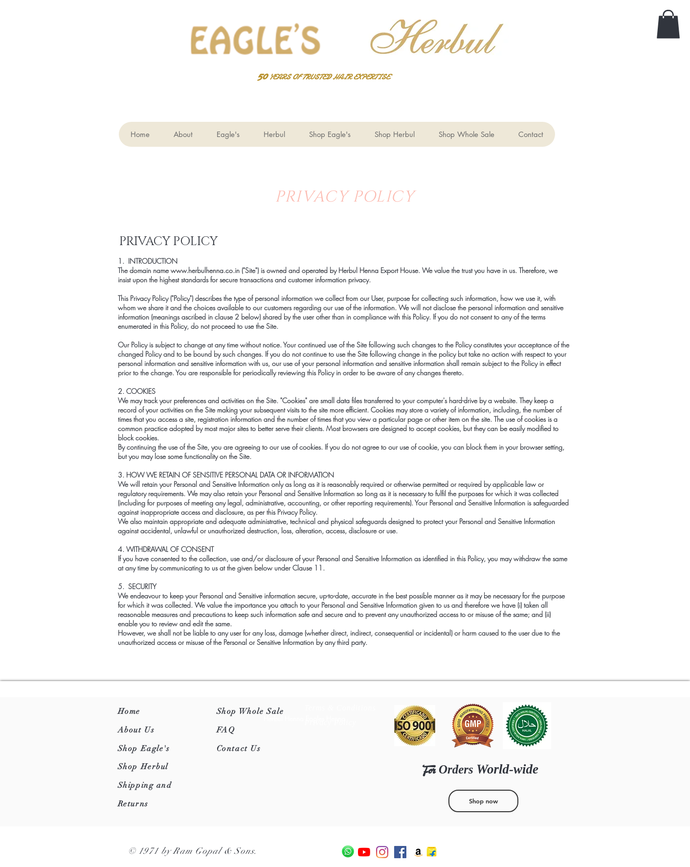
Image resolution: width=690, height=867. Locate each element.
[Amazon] (418, 852)
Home (129, 711)
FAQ (226, 730)
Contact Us (239, 748)
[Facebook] (400, 852)
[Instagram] (382, 852)
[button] (668, 24)
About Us (136, 730)
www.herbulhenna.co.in (205, 270)
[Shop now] (483, 801)
